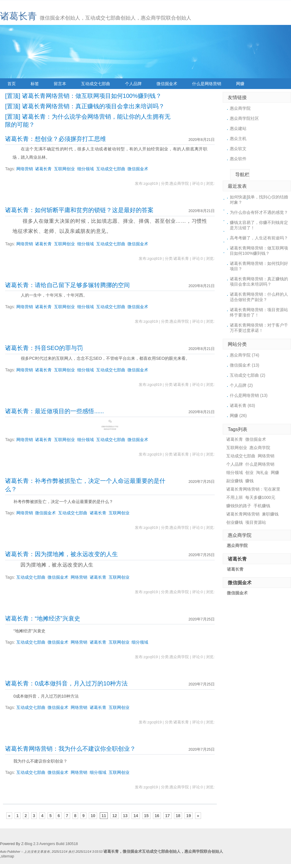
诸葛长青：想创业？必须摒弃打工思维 (55, 139)
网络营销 (24, 168)
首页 (11, 83)
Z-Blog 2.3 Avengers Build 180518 (49, 844)
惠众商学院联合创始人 (203, 851)
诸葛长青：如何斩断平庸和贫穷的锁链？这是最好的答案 (79, 210)
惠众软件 (238, 158)
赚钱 (249, 480)
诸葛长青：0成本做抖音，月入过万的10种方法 (66, 683)
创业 (249, 472)
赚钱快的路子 (238, 505)
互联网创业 (64, 168)
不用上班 (234, 497)
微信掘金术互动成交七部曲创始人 (152, 851)
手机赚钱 (262, 505)
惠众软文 (238, 148)
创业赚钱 (234, 522)
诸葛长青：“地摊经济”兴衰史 (42, 618)
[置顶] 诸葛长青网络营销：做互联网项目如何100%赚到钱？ (83, 96)
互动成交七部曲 (95, 83)
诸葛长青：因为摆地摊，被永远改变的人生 (61, 554)
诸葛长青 (18, 16)
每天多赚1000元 (260, 497)
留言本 (60, 83)
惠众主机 (238, 138)
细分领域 (85, 168)
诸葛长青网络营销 (243, 514)
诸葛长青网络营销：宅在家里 (253, 489)
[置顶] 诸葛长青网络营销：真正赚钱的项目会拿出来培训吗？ (84, 106)
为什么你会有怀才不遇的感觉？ (259, 212)
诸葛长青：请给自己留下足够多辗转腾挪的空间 (67, 285)
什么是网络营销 (206, 83)
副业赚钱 (234, 480)
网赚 (240, 83)
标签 (35, 83)
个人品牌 (133, 83)
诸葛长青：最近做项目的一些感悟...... (54, 411)
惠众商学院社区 (244, 118)
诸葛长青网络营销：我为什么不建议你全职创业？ (70, 748)
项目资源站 (255, 522)
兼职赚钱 (270, 514)
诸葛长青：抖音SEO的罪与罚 (44, 348)
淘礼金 (262, 472)
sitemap (7, 856)
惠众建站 (238, 128)
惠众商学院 (240, 108)
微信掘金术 (166, 83)
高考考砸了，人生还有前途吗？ (259, 238)
